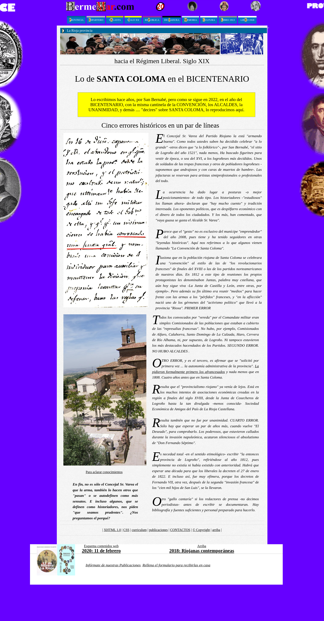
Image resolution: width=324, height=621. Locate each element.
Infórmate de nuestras (113, 565)
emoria (190, 19)
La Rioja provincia (80, 30)
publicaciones (158, 530)
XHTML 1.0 (112, 530)
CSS (126, 530)
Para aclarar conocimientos (104, 472)
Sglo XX (133, 19)
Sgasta (115, 19)
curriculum (139, 530)
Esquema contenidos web (101, 546)
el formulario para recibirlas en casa (176, 565)
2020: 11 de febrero (101, 550)
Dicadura (171, 19)
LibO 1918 (247, 19)
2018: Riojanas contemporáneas (201, 550)
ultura (209, 19)
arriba (216, 530)
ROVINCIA (76, 19)
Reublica (152, 19)
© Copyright (201, 530)
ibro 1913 (228, 19)
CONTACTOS (180, 530)
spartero (96, 19)
